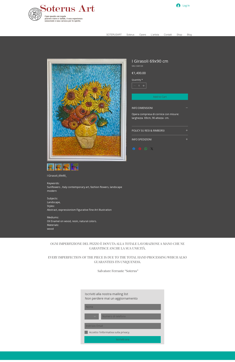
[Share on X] (152, 149)
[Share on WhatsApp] (146, 149)
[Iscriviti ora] (122, 339)
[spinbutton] (139, 85)
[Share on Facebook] (134, 149)
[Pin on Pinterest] (140, 149)
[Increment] (144, 85)
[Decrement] (134, 85)
